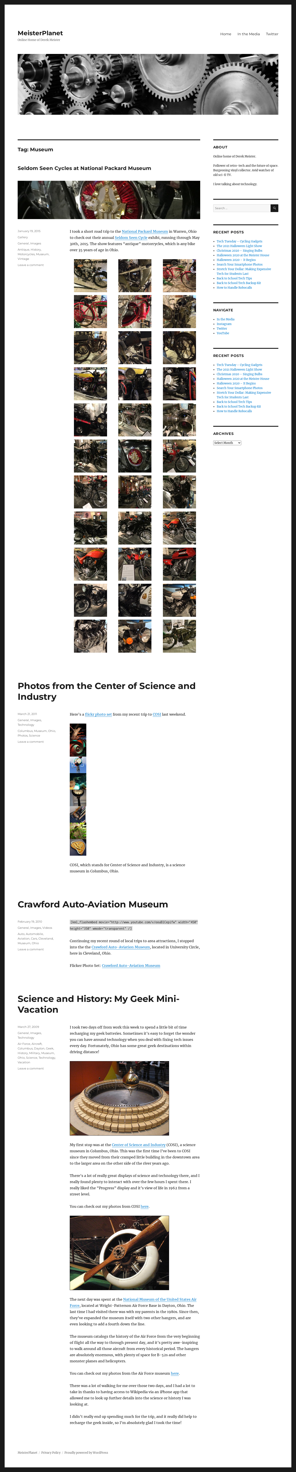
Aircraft (37, 1043)
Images (35, 243)
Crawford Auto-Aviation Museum (93, 904)
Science (34, 735)
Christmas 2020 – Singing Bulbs (239, 251)
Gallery (23, 237)
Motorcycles (26, 254)
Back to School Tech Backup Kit (239, 283)
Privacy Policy (50, 1453)
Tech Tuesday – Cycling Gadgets (239, 241)
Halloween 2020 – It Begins (236, 260)
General (23, 243)
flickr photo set (98, 714)
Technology (26, 724)
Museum (42, 254)
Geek (49, 1048)
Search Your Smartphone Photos (240, 264)
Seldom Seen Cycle (131, 237)
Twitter (272, 34)
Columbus (25, 731)
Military (34, 1053)
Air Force (24, 1043)
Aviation (24, 938)
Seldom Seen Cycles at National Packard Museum (84, 168)
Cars (34, 938)
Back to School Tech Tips (234, 278)
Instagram (224, 324)
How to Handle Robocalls (234, 288)
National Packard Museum (145, 231)
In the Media (249, 34)
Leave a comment (31, 265)
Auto (21, 934)
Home (225, 34)
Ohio (51, 731)
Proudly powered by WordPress (86, 1453)
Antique (23, 249)
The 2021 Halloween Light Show (239, 246)
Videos (47, 927)
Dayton (39, 1048)
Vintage (23, 258)
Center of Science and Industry (139, 1145)
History (36, 249)
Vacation (24, 1062)
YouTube (223, 333)
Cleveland (45, 938)
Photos (23, 735)
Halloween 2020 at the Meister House (243, 255)
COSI (157, 714)
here (145, 1206)
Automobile (34, 934)
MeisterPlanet (40, 33)
